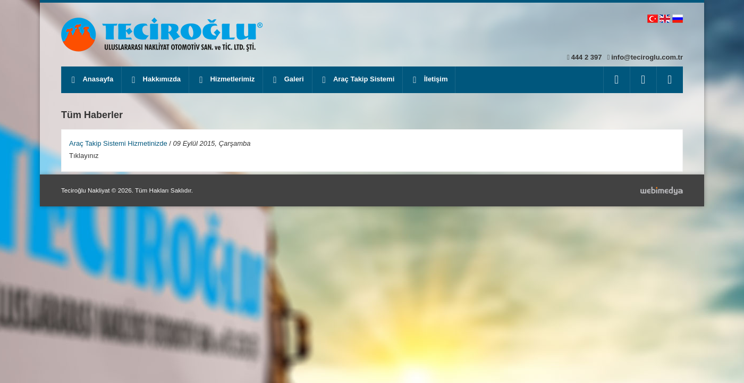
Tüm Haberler (92, 115)
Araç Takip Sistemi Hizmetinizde (118, 143)
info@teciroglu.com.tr (647, 57)
